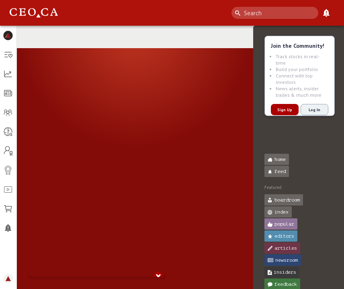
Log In (314, 109)
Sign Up (284, 109)
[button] (8, 35)
